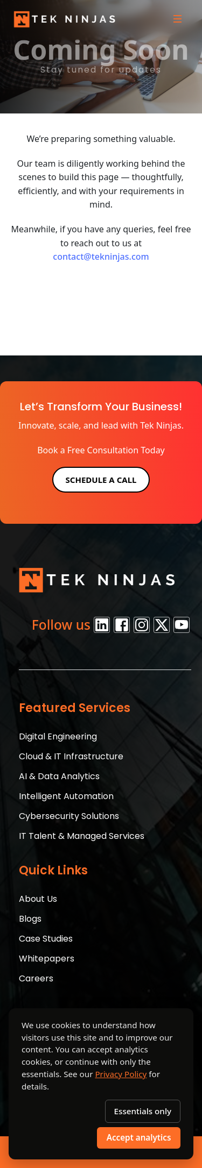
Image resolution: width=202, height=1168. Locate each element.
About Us (38, 899)
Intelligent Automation (66, 796)
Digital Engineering (58, 736)
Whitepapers (46, 958)
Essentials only (142, 1111)
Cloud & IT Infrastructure (71, 756)
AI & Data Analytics (59, 776)
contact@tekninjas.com (101, 256)
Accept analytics (139, 1137)
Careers (36, 978)
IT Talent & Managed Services (81, 836)
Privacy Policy (121, 1074)
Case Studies (46, 938)
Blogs (30, 918)
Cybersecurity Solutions (69, 816)
